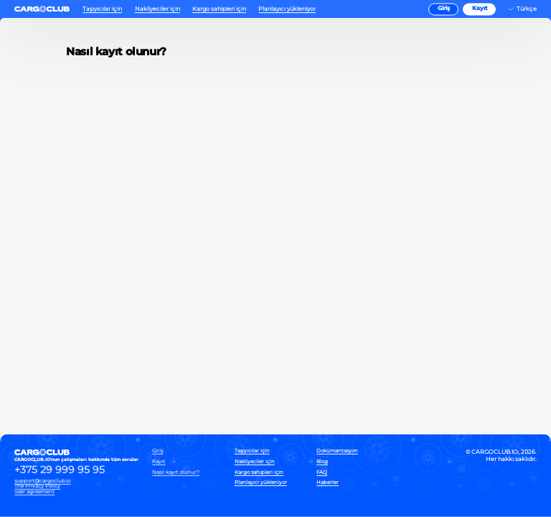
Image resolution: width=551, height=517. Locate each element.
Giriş (444, 9)
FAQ (321, 472)
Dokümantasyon (337, 451)
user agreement (34, 491)
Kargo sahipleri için (219, 9)
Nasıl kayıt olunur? (175, 472)
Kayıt (479, 9)
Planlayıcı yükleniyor (287, 9)
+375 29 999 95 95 (59, 470)
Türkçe (527, 9)
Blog (322, 462)
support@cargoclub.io (42, 480)
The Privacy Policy (37, 486)
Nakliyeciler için (157, 9)
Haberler (327, 482)
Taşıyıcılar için (102, 9)
